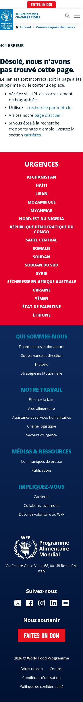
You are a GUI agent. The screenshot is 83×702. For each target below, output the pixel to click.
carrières (32, 135)
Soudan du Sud (41, 265)
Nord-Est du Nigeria (41, 218)
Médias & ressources (41, 451)
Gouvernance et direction (41, 355)
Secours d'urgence (41, 435)
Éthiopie (41, 315)
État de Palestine (41, 306)
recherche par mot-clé (50, 107)
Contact (56, 668)
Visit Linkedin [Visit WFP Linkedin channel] (53, 603)
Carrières (41, 496)
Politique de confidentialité (42, 686)
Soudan (41, 256)
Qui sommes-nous (42, 336)
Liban (41, 193)
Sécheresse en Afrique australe (41, 281)
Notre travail (41, 389)
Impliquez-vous (41, 486)
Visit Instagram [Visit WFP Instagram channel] (41, 603)
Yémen (41, 298)
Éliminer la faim (41, 399)
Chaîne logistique (41, 426)
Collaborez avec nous (41, 505)
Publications (41, 470)
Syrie (41, 273)
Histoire (41, 364)
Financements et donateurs (41, 346)
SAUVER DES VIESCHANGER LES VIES (27, 16)
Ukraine (41, 290)
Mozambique (42, 202)
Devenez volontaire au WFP (41, 514)
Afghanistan (41, 177)
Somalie (41, 248)
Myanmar (41, 210)
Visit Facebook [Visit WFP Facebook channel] (29, 603)
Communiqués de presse (55, 27)
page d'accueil (48, 115)
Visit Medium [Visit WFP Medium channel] (65, 603)
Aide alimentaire (41, 408)
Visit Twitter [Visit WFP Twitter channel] (17, 603)
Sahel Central (41, 240)
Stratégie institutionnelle (41, 373)
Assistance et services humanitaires (41, 417)
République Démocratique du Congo (41, 229)
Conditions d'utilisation (41, 677)
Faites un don (41, 5)
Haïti (41, 185)
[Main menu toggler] (76, 16)
